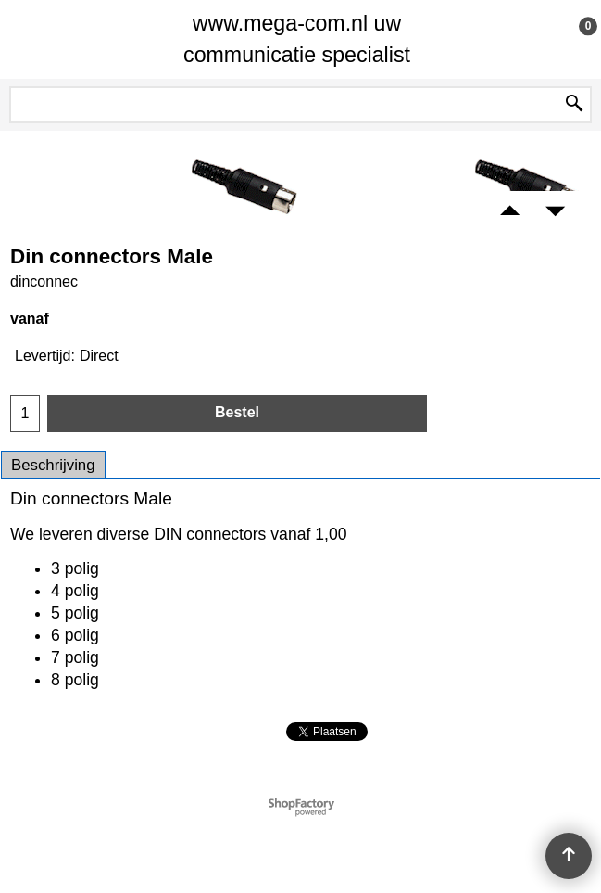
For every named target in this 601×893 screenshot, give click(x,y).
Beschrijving (53, 465)
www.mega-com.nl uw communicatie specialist (296, 39)
